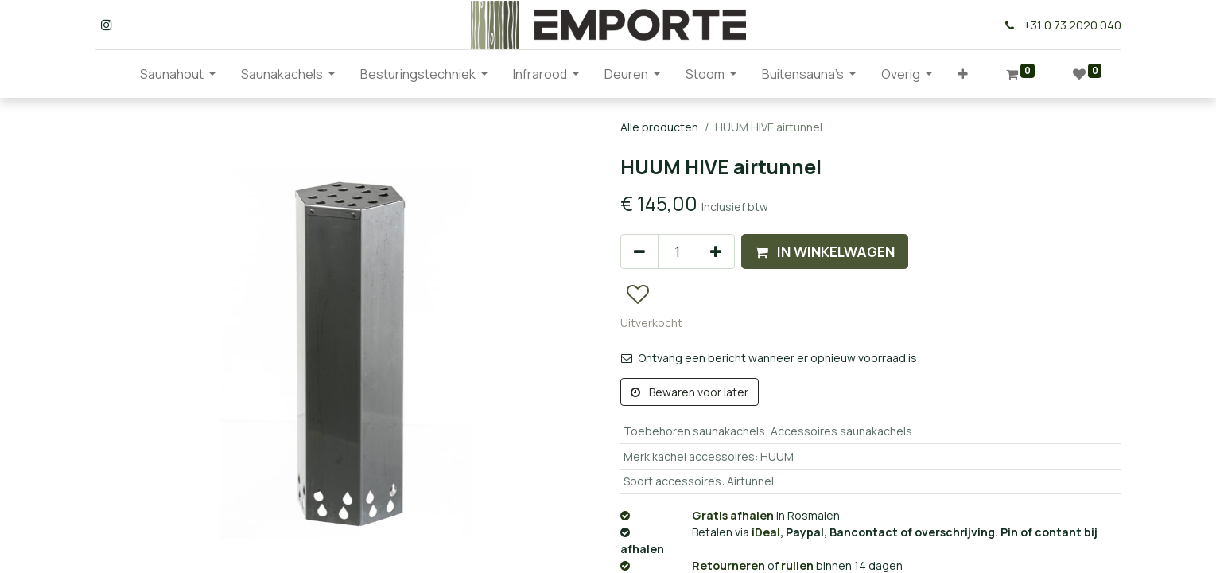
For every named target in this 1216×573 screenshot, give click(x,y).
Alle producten (659, 126)
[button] (963, 74)
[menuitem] (114, 74)
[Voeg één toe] (716, 251)
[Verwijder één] (639, 251)
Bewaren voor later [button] (689, 392)
